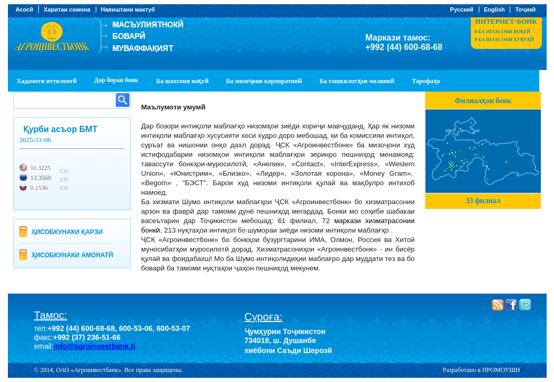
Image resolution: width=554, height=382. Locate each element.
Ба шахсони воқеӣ (505, 31)
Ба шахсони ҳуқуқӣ (506, 39)
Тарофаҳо (426, 81)
